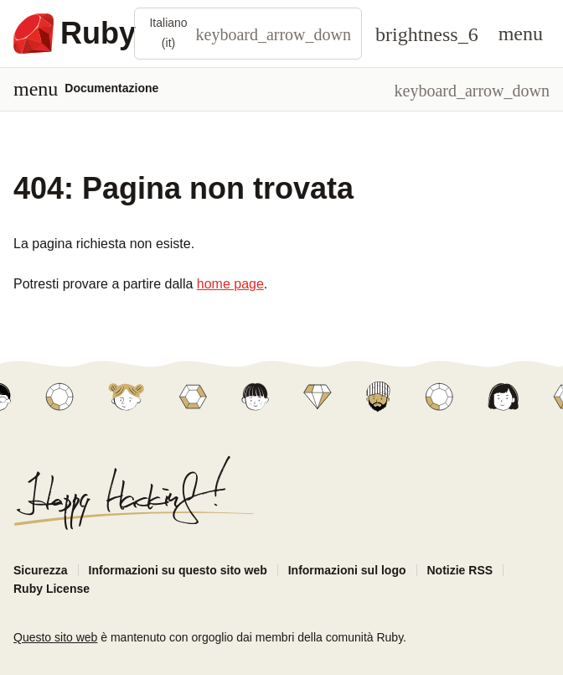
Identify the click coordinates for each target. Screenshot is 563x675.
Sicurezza (40, 570)
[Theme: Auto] (427, 33)
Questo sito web (55, 637)
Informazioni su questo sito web (178, 570)
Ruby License (51, 589)
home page (230, 284)
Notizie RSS (460, 570)
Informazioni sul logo (347, 570)
